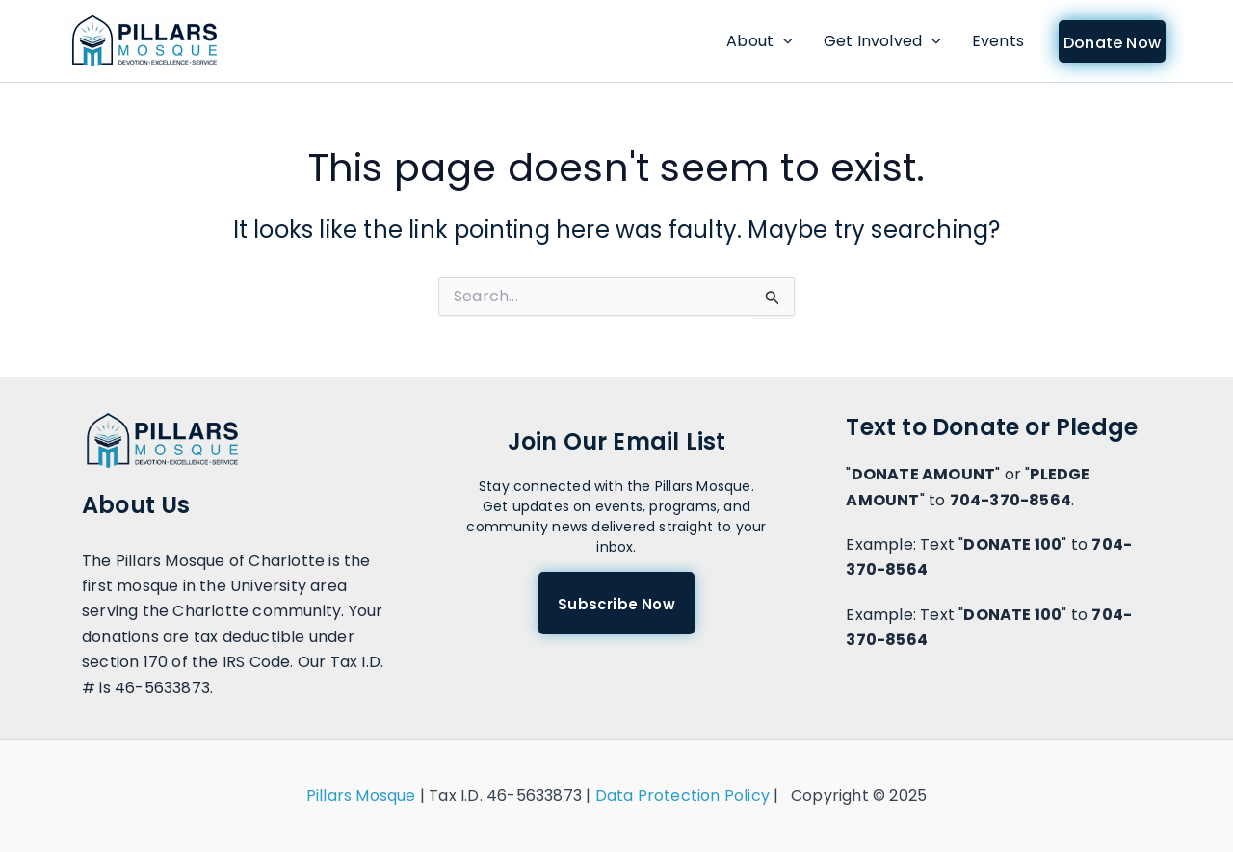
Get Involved (882, 41)
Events (998, 41)
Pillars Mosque (361, 796)
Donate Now (1112, 43)
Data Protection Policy (682, 796)
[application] (783, 41)
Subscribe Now (616, 604)
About (759, 41)
